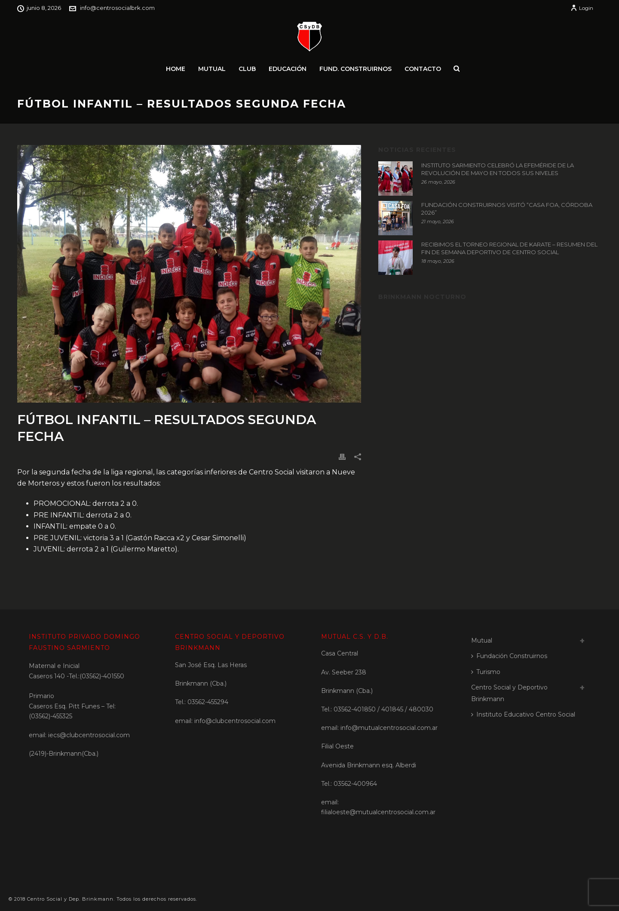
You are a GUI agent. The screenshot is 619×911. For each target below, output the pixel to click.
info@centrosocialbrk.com (117, 7)
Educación (287, 69)
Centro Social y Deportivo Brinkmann (509, 693)
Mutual (212, 69)
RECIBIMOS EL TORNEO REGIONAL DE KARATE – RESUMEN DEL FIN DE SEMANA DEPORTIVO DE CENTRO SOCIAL (509, 248)
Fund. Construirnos (355, 69)
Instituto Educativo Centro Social (523, 714)
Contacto (422, 69)
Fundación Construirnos (509, 656)
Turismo (485, 672)
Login (581, 8)
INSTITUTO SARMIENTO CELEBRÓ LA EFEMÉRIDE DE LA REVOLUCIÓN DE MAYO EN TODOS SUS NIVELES (497, 169)
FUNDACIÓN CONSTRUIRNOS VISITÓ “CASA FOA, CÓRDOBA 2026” (506, 208)
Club (247, 69)
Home (175, 69)
